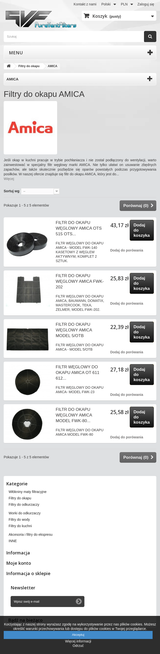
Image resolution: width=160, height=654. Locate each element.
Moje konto (18, 563)
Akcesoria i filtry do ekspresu (30, 534)
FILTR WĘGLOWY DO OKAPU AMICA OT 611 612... (77, 373)
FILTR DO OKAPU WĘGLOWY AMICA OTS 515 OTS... (79, 228)
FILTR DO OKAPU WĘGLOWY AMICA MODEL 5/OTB (74, 330)
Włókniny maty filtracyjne (28, 492)
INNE (13, 541)
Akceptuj (78, 635)
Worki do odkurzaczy (25, 513)
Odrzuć (78, 646)
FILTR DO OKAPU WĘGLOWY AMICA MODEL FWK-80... (74, 415)
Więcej (9, 179)
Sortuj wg (11, 191)
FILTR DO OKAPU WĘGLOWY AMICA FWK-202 (80, 281)
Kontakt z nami (85, 4)
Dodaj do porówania (126, 250)
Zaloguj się (145, 4)
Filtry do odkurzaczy (24, 504)
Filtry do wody (19, 519)
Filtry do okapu (20, 498)
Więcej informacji (78, 641)
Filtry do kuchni (20, 526)
